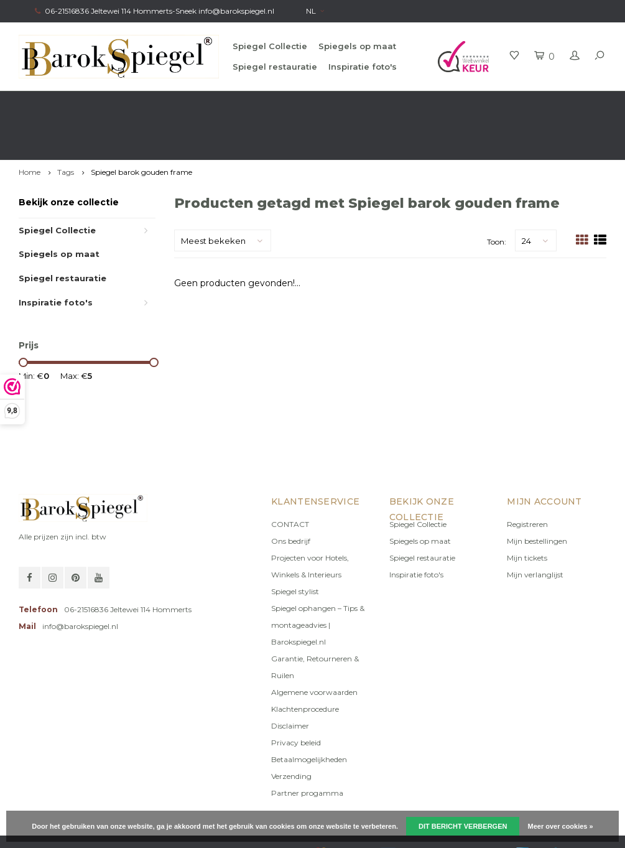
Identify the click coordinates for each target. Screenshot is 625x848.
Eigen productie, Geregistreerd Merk (533, 103)
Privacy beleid (296, 697)
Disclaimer (290, 681)
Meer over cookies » (560, 826)
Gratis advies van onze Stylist (209, 103)
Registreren (527, 479)
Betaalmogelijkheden (309, 714)
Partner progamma (307, 748)
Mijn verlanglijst (535, 529)
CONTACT (290, 479)
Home (29, 127)
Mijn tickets (527, 513)
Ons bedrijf (290, 496)
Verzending (291, 731)
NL (315, 11)
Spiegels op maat (357, 46)
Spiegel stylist (295, 546)
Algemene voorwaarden (314, 647)
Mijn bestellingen (537, 496)
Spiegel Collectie (270, 46)
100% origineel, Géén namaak (364, 103)
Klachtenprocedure (305, 664)
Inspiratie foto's (362, 67)
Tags (65, 127)
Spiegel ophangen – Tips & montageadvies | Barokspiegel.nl (317, 580)
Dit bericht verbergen (463, 826)
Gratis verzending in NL (66, 103)
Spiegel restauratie (275, 67)
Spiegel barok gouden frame (141, 127)
